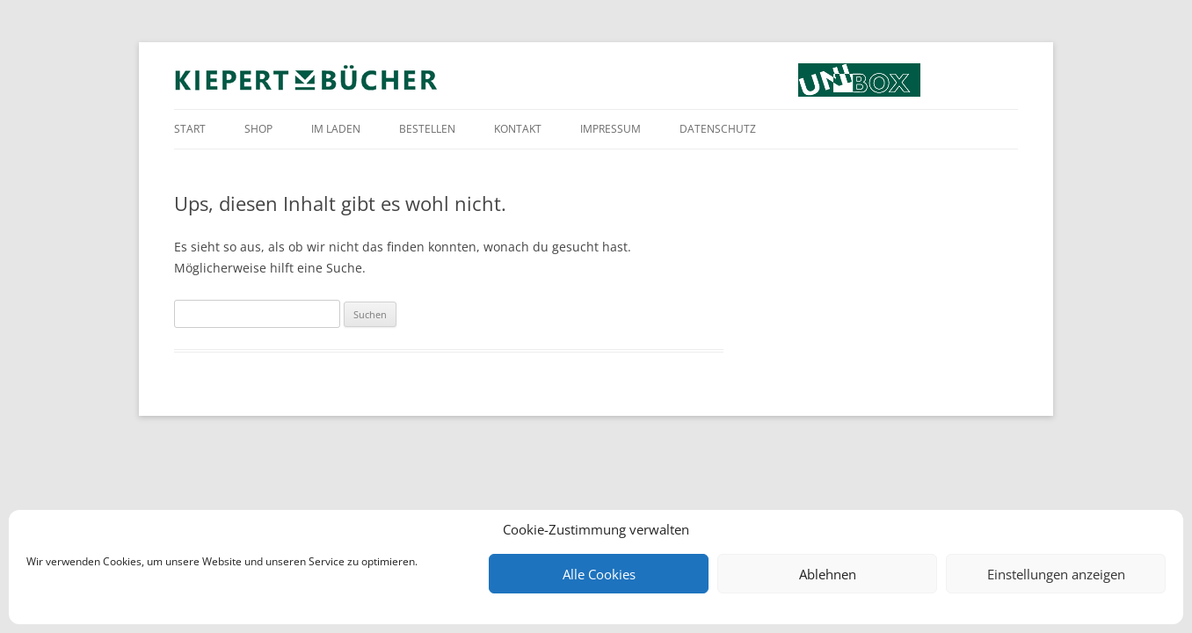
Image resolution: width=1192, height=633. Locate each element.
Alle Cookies (599, 574)
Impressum (610, 128)
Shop (258, 128)
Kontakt (517, 128)
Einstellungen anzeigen (1056, 574)
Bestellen (427, 128)
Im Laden (335, 128)
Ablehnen (827, 574)
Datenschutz (718, 128)
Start (190, 128)
